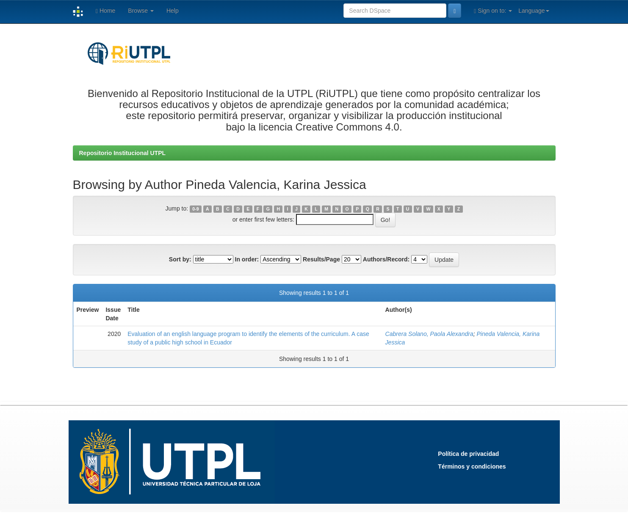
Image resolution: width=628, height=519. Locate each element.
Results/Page (321, 259)
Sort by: (180, 259)
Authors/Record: (386, 259)
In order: (247, 259)
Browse (141, 10)
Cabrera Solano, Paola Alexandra (429, 333)
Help (172, 10)
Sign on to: (493, 10)
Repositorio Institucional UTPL (122, 153)
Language (533, 10)
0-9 (195, 208)
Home (105, 10)
